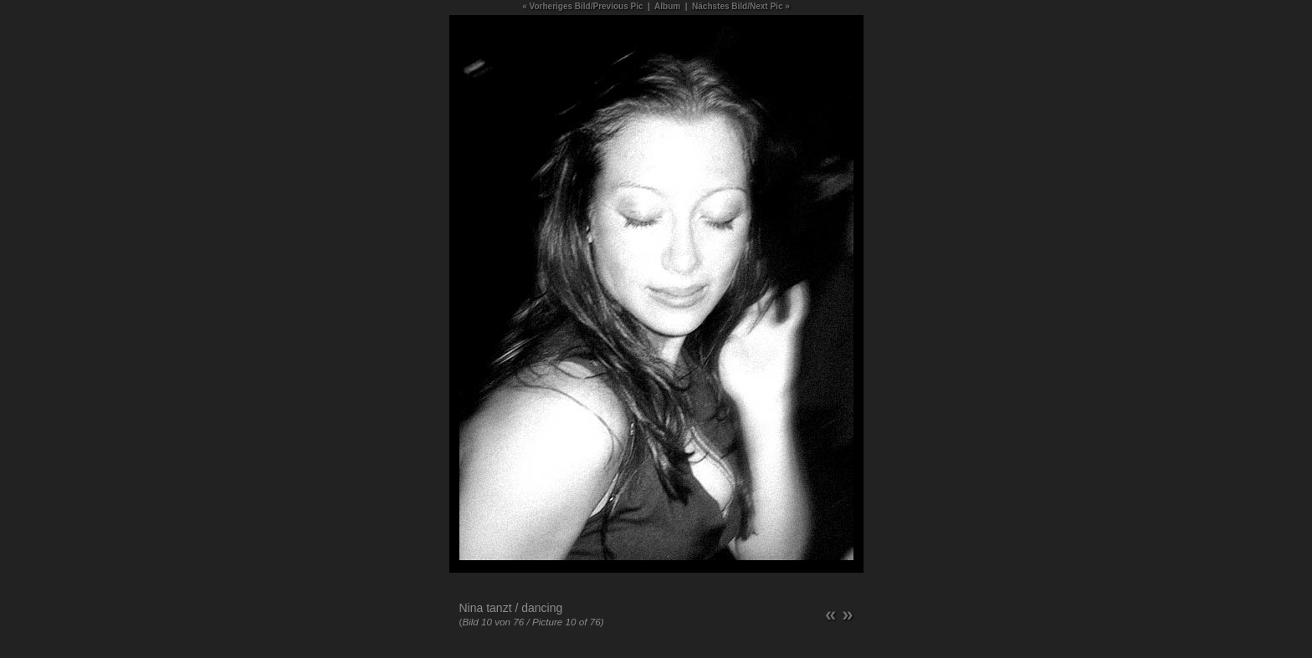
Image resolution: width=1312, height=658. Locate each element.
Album (667, 6)
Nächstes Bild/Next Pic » (741, 6)
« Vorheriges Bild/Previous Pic (582, 6)
